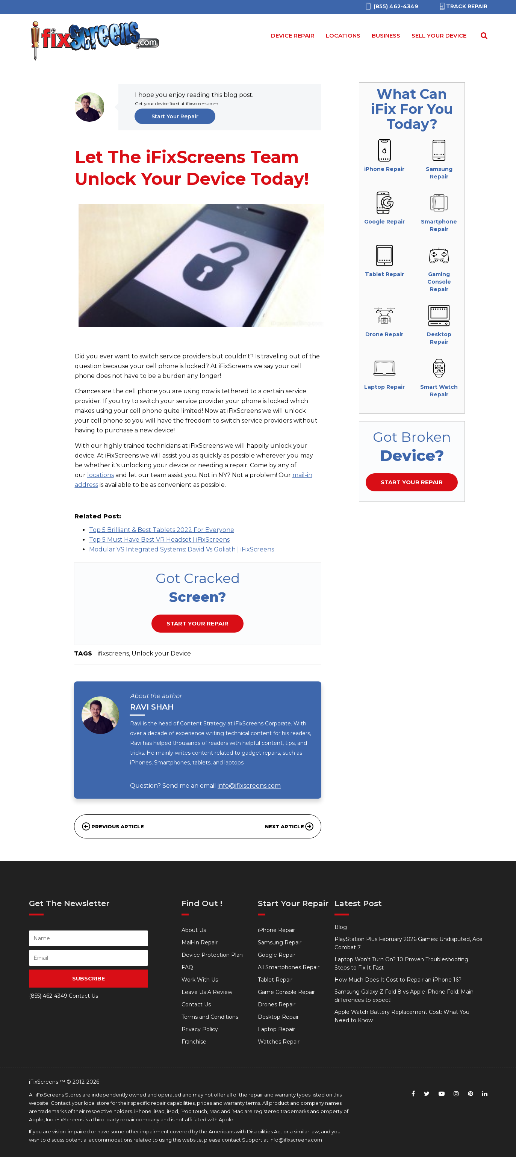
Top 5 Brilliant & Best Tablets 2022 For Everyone (161, 529)
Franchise (194, 1041)
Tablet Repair (275, 979)
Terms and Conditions (210, 1017)
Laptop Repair (276, 1029)
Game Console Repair (286, 992)
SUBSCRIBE (88, 978)
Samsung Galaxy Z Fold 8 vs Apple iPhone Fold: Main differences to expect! (404, 995)
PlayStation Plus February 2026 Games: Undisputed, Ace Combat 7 (408, 943)
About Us (194, 930)
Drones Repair (276, 1004)
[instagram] (456, 1093)
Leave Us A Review (207, 992)
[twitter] (427, 1093)
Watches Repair (279, 1041)
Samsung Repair (279, 942)
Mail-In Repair (200, 942)
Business (386, 35)
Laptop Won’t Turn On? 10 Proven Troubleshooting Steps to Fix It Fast (401, 963)
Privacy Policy (200, 1029)
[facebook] (413, 1093)
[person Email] (88, 958)
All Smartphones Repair (288, 967)
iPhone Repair (276, 930)
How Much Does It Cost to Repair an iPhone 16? (398, 979)
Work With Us (200, 979)
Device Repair (293, 35)
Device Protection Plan (212, 955)
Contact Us (196, 1004)
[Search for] (482, 35)
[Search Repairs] (482, 35)
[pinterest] (470, 1093)
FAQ (187, 967)
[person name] (88, 938)
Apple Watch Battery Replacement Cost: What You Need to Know (401, 1016)
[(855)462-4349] (391, 6)
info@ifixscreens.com (249, 785)
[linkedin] (484, 1093)
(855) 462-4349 (48, 995)
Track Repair (463, 6)
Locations (343, 35)
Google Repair (276, 955)
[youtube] (442, 1093)
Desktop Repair (278, 1017)
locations (100, 475)
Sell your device (439, 35)
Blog (340, 927)
